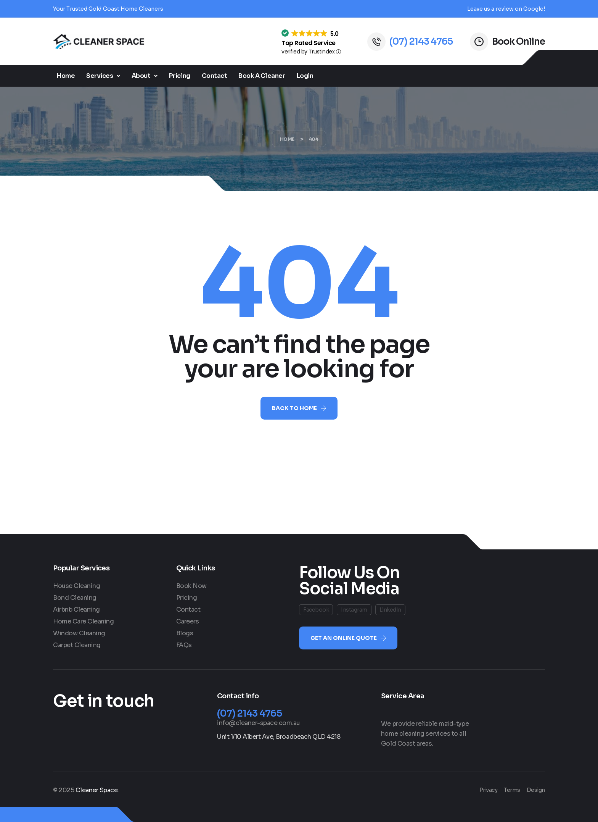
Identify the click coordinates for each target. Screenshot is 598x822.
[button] (103, 76)
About (145, 76)
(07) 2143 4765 (421, 41)
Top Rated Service (308, 43)
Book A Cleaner (261, 76)
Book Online (518, 41)
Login (305, 76)
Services (103, 76)
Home (66, 76)
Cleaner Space (97, 790)
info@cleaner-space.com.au (258, 723)
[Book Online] (479, 41)
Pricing (179, 76)
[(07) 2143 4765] (376, 41)
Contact (214, 76)
